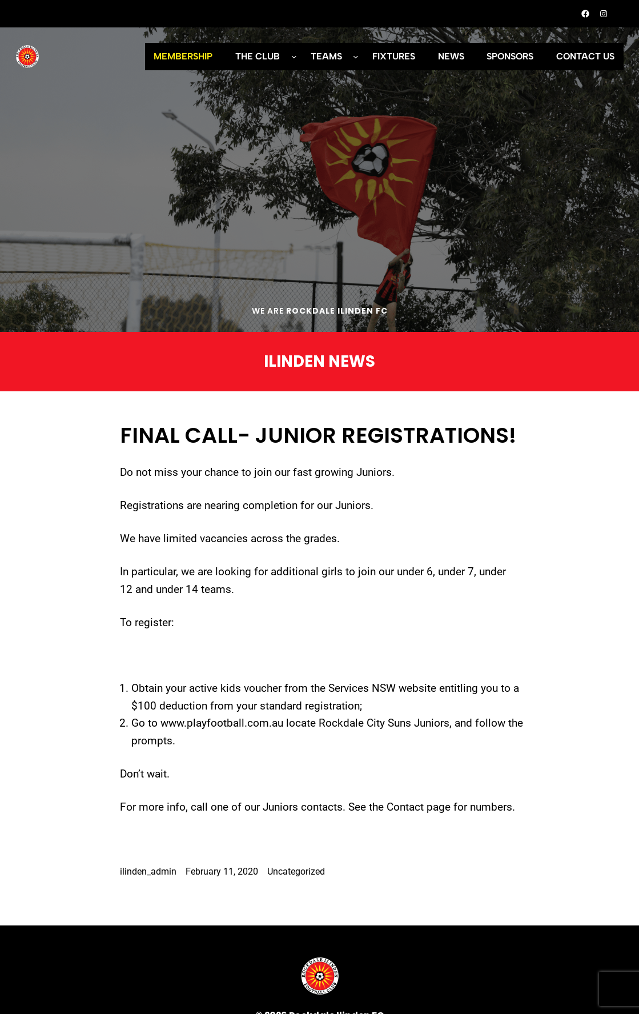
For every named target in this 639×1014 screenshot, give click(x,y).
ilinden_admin (148, 871)
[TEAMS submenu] (356, 56)
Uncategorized (296, 871)
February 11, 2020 (222, 871)
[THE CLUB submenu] (294, 56)
